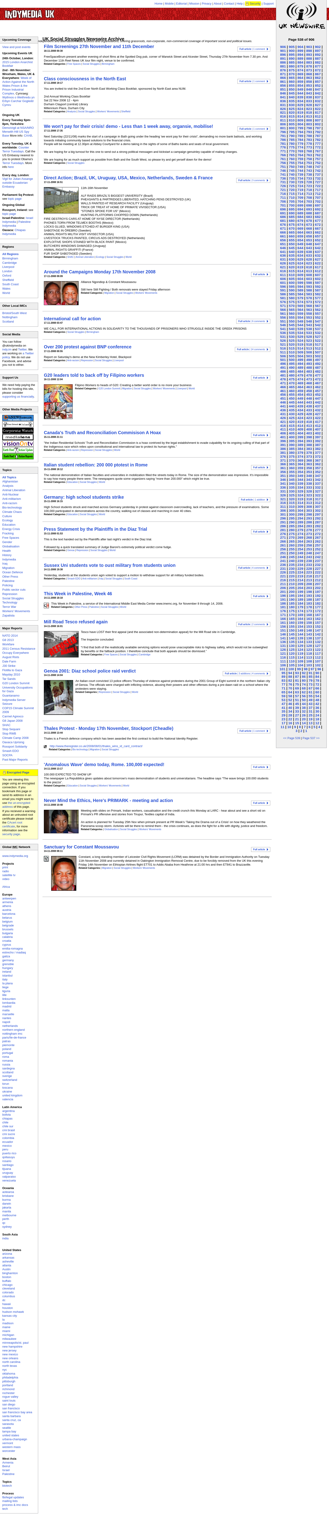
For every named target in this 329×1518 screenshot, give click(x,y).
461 (283, 391)
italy (5, 979)
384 (300, 449)
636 (283, 255)
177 (318, 607)
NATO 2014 (10, 635)
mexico (7, 1145)
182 (318, 603)
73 (311, 684)
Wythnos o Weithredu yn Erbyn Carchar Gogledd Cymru (18, 101)
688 (309, 213)
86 (304, 676)
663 (309, 232)
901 (283, 51)
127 (318, 646)
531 (283, 337)
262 (318, 541)
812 (318, 116)
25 (311, 715)
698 (309, 205)
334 (300, 487)
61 (311, 692)
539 (300, 329)
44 (304, 704)
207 (318, 584)
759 (300, 159)
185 (292, 603)
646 (283, 248)
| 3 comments (251, 180)
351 (283, 476)
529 (300, 337)
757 (318, 159)
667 (318, 228)
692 (318, 209)
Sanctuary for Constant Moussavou (81, 846)
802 (318, 124)
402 (318, 433)
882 (318, 62)
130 (292, 646)
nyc (4, 1369)
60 (317, 692)
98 (306, 669)
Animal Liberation (85, 257)
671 (283, 228)
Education (72, 482)
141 (283, 638)
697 (318, 205)
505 (292, 356)
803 (309, 124)
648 (309, 244)
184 (300, 603)
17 (283, 723)
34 (290, 711)
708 (309, 197)
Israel (6, 1470)
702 (318, 201)
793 (309, 132)
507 (318, 352)
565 (292, 310)
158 (309, 622)
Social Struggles (91, 64)
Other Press (81, 607)
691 (283, 213)
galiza (6, 956)
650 (292, 244)
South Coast (130, 578)
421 (283, 422)
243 (309, 557)
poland (6, 1049)
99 (299, 669)
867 (318, 74)
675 (292, 224)
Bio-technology (80, 749)
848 (309, 89)
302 (318, 510)
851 (283, 89)
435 (292, 410)
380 (292, 453)
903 (309, 47)
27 (297, 715)
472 (318, 379)
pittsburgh (8, 1381)
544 (300, 325)
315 (292, 503)
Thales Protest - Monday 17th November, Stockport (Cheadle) (108, 728)
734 (300, 178)
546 (283, 325)
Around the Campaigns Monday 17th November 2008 (100, 271)
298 (309, 514)
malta (6, 1010)
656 (283, 240)
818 (309, 112)
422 (318, 418)
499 (300, 360)
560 (292, 313)
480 (292, 375)
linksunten (9, 999)
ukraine (7, 1091)
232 (318, 565)
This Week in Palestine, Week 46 (78, 593)
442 (318, 402)
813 (309, 116)
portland (7, 1385)
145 (292, 634)
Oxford (6, 275)
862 (318, 78)
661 (283, 236)
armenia (7, 902)
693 (309, 209)
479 (300, 375)
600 (292, 283)
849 (300, 89)
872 (318, 70)
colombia (8, 1138)
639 (300, 252)
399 (300, 437)
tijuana (6, 1169)
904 (300, 47)
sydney (7, 1226)
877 (318, 66)
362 (318, 464)
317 (318, 499)
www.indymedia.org (15, 856)
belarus (7, 917)
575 (292, 302)
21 (297, 719)
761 (283, 159)
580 (292, 298)
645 (292, 248)
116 (283, 657)
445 (292, 402)
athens (6, 906)
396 (283, 441)
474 (300, 379)
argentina (8, 1111)
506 (283, 356)
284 (300, 526)
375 (292, 456)
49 (311, 700)
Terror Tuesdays (13, 163)
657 (318, 236)
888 (309, 58)
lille (4, 995)
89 (283, 676)
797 (318, 128)
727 (318, 182)
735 (292, 178)
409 (300, 429)
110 (292, 661)
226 (283, 572)
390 (292, 445)
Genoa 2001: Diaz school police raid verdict (90, 670)
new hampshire (12, 1346)
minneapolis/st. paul (15, 1342)
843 (309, 93)
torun (5, 1083)
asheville (8, 1261)
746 (283, 170)
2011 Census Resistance (18, 648)
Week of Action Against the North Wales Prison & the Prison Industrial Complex (18, 85)
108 (309, 661)
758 (309, 159)
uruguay (7, 1172)
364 (300, 464)
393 (309, 441)
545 (292, 325)
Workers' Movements (108, 111)
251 (283, 553)
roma (5, 1056)
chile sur (7, 1126)
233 (309, 565)
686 (283, 217)
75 (297, 684)
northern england (13, 1029)
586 (283, 294)
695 (292, 209)
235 (292, 565)
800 (292, 128)
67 (311, 688)
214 (300, 580)
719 (300, 190)
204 (300, 588)
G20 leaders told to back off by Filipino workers (94, 375)
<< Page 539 (291, 738)
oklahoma (8, 1373)
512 (318, 348)
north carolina (11, 1362)
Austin (6, 1269)
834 (300, 101)
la (3, 1319)
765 (292, 155)
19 (311, 719)
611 (283, 275)
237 (318, 561)
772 (318, 147)
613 (309, 271)
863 (309, 78)
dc (3, 1300)
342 (318, 480)
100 (291, 669)
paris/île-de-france (14, 1037)
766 (283, 155)
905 (292, 47)
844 (300, 93)
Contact (229, 3)
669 (300, 228)
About (218, 3)
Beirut (6, 1466)
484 (300, 371)
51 (297, 700)
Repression (87, 360)
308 (309, 507)
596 (283, 286)
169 (300, 615)
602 (318, 279)
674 (300, 224)
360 (292, 468)
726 (283, 186)
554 (300, 317)
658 (309, 236)
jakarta (6, 1207)
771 (283, 151)
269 (300, 537)
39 (297, 708)
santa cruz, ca (11, 1420)
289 (300, 522)
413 (309, 426)
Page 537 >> (310, 738)
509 (300, 352)
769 (300, 151)
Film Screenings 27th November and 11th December (99, 46)
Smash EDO (74, 578)
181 (283, 607)
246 (283, 557)
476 (283, 379)
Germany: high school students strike (84, 497)
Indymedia (9, 559)
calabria (7, 937)
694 (300, 209)
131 (283, 646)
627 (318, 259)
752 (318, 163)
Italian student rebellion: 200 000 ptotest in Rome (96, 464)
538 (309, 329)
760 (292, 159)
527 (318, 337)
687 (318, 213)
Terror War (9, 606)
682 (318, 217)
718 (309, 190)
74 (304, 684)
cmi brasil (8, 1130)
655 (292, 240)
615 (292, 271)
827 (318, 105)
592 (318, 286)
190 (292, 599)
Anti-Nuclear (10, 494)
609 (300, 275)
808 (309, 120)
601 (283, 283)
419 (300, 422)
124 (300, 649)
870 (292, 74)
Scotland (8, 321)
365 (292, 464)
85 (311, 676)
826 (283, 109)
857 (318, 81)
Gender (7, 542)
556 (283, 317)
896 (283, 55)
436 (283, 410)
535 (292, 333)
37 (311, 708)
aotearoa (8, 1192)
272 (318, 534)
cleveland (8, 1288)
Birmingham (108, 64)
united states (10, 1435)
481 (283, 375)
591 (283, 290)
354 (300, 472)
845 (292, 93)
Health (6, 550)
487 (318, 367)
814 (300, 116)
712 (318, 194)
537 (318, 329)
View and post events (16, 47)
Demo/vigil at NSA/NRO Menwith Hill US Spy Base (18, 131)
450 (292, 398)
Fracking (8, 533)
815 (292, 116)
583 (309, 294)
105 (292, 665)
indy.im (6, 349)
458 (309, 391)
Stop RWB (9, 733)
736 (283, 178)
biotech (7, 1485)
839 (300, 97)
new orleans (10, 1358)
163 (309, 619)
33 (297, 711)
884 (300, 62)
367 (318, 460)
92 (304, 673)
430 (292, 414)
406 (283, 433)
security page (11, 834)
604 (300, 279)
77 (283, 684)
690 (292, 213)
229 (300, 569)
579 (300, 298)
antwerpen (9, 898)
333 (309, 487)
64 (290, 692)
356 (283, 472)
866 (283, 78)
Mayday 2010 (11, 674)
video (5, 879)
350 (292, 476)
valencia (7, 1099)
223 (309, 572)
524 (300, 340)
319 (300, 499)
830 (292, 105)
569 (300, 306)
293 (309, 518)
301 (283, 514)
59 (283, 696)
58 (290, 696)
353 (309, 472)
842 (318, 93)
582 (318, 294)
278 (309, 530)
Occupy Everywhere (15, 652)
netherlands (10, 1026)
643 (309, 248)
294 (300, 518)
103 (309, 665)
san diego (8, 1404)
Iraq (101, 578)
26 (304, 715)
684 (300, 217)
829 (300, 105)
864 (300, 78)
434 (300, 410)
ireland (6, 971)
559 (300, 313)
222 (318, 572)
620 (292, 267)
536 (283, 333)
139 (300, 638)
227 (318, 569)
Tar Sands (9, 679)
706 (283, 201)
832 (318, 101)
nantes (6, 1018)
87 (297, 676)
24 (317, 715)
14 (304, 723)
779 (300, 143)
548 (309, 321)
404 (300, 433)
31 (311, 711)
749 (300, 167)
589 (300, 290)
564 (300, 310)
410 (292, 429)
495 (292, 364)
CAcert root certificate (12, 824)
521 (283, 344)
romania (7, 1060)
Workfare (8, 644)
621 (283, 267)
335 (292, 487)
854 (300, 85)
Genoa (70, 550)
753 (309, 163)
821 (283, 112)
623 (309, 263)
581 (283, 298)
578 (309, 298)
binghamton (10, 1273)
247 (318, 553)
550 (292, 321)
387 (318, 445)
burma (6, 1199)
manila (6, 1211)
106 (283, 665)
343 (309, 480)
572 (318, 302)
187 (318, 599)
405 (292, 433)
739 (300, 174)
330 (292, 491)
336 (283, 487)
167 (318, 615)
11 (282, 727)
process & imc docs (15, 1505)
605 (292, 279)
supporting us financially (18, 396)
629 (300, 259)
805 (292, 124)
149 (300, 630)
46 (290, 704)
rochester (8, 1393)
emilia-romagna (12, 948)
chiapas (7, 1118)
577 (318, 298)
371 (283, 460)
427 (318, 414)
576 (283, 302)
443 (309, 402)
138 (309, 638)
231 (283, 569)
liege (5, 987)
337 (318, 483)
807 (318, 120)
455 (292, 394)
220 (292, 576)
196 (283, 596)
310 (292, 507)
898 (309, 51)
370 (292, 460)
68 (304, 688)
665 (292, 232)
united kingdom (12, 1095)
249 (300, 553)
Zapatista (8, 615)
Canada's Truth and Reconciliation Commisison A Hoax (102, 432)
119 (300, 653)
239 (300, 561)
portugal (7, 1053)
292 (318, 518)
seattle (6, 1427)
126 (283, 649)
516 (283, 348)
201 (283, 592)
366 (283, 464)
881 (283, 66)
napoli (6, 1022)
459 (300, 391)
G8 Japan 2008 (12, 720)
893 (309, 55)
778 (309, 143)
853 (309, 85)
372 (318, 456)
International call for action (72, 318)
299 (300, 514)
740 (292, 174)
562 (318, 310)
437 (318, 406)
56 (304, 696)
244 (300, 557)
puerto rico (9, 1153)
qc (3, 1223)
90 (317, 673)
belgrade (8, 925)
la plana (7, 983)
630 (292, 259)
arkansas (8, 1257)
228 (309, 569)
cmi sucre (8, 1134)
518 (309, 344)
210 (292, 584)
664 (300, 232)
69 (297, 688)
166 (283, 619)
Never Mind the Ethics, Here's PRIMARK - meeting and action (108, 800)
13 (311, 723)
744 (300, 170)
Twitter (22, 349)
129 (300, 646)
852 (318, 85)
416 (283, 426)
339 (300, 483)
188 (309, 599)
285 (292, 526)
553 (309, 317)
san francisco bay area (17, 1412)
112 (318, 657)
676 (283, 224)
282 (318, 526)
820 (292, 112)
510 (292, 352)
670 (292, 228)
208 (309, 584)
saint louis (9, 1400)
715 (292, 194)
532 (318, 333)
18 (317, 719)
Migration (109, 293)
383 (309, 449)
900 (292, 51)
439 (300, 406)
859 (300, 81)
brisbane (8, 1196)
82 (290, 680)
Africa (6, 886)
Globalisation (111, 829)
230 (292, 569)
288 (309, 522)
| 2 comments (251, 624)
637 (318, 252)
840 (292, 97)
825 (292, 109)
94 (290, 673)
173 (309, 611)
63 (297, 692)
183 (309, 603)
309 (300, 507)
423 (309, 418)
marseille (8, 1014)
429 (300, 414)
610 (292, 275)
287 (318, 522)
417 (318, 422)
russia (6, 1064)
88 (290, 676)
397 (318, 437)
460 (292, 391)
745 (292, 170)
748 (309, 167)
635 (292, 255)
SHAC (70, 257)
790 (292, 136)
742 (318, 170)
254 (300, 549)
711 (283, 197)
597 (318, 283)
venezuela (9, 1180)
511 (283, 352)
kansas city (9, 1315)
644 (300, 248)
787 (318, 136)
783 (309, 140)
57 (297, 696)
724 (300, 186)
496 (283, 364)
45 (297, 704)
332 (318, 487)
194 (300, 596)
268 (309, 537)
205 (292, 588)
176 (283, 611)
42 (317, 704)
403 (309, 433)
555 (292, 317)
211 (283, 584)
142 (318, 634)
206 (283, 588)
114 (300, 657)
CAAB (28, 135)
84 (317, 676)
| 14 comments (251, 349)
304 (300, 510)
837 (318, 97)
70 (290, 688)
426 (283, 418)
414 (300, 426)
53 (283, 700)
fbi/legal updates (13, 1497)
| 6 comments (251, 321)
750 (292, 167)
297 (318, 514)
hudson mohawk (13, 1311)
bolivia (6, 1114)
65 (283, 692)
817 (318, 112)
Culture (7, 516)
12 (317, 723)
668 (309, 228)
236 (283, 565)
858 (309, 81)
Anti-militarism (89, 578)
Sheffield (125, 111)
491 (283, 367)
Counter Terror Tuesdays (15, 149)
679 (300, 221)
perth (5, 1219)
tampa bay (9, 1431)
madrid (6, 1006)
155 (292, 626)
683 (309, 217)
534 (300, 333)
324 (300, 495)
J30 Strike (9, 665)
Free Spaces (74, 64)
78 (317, 680)
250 (292, 553)
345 (292, 480)
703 (309, 201)
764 (300, 155)
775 (292, 147)
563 (309, 310)
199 (300, 592)
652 (318, 240)
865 (292, 78)
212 (318, 580)
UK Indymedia (43, 12)
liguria (6, 991)
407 (318, 429)
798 (309, 128)
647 (318, 244)
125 (292, 649)
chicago (7, 1285)
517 (318, 344)
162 (318, 619)
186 (283, 603)
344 (300, 480)
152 (318, 626)
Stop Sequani (11, 729)
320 (292, 499)
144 (300, 634)
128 (309, 646)
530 (292, 337)
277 (318, 530)
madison (7, 1323)
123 (309, 649)
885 (292, 62)
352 (318, 472)
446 (283, 402)
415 (292, 426)
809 (300, 120)
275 (292, 534)
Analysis (71, 111)
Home (159, 3)
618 (309, 267)
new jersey (9, 1350)
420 (292, 422)
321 (283, 499)
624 (300, 263)
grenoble (8, 964)
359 (300, 468)
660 (292, 236)
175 (292, 611)
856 (283, 85)
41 (283, 708)
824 (300, 109)
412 (318, 426)
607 (318, 275)
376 (283, 456)
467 (318, 383)
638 (309, 252)
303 (309, 510)
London (7, 271)
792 (318, 132)
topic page (15, 198)
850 (292, 89)
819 (300, 112)
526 (283, 340)
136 (283, 642)
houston (7, 1308)
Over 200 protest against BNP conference (87, 346)
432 (318, 410)
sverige (7, 1076)
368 (309, 460)
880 (292, 66)
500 (292, 360)
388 (309, 445)
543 (309, 325)
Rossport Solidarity (14, 746)
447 (318, 398)
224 (300, 572)
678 (309, 221)
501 (283, 360)
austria (6, 910)
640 (292, 252)
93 (297, 673)
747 (318, 167)
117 (318, 653)
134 (300, 642)
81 (297, 680)
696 (283, 209)
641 (283, 252)
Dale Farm (9, 661)
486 (283, 371)
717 (318, 190)
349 (300, 476)
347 (318, 476)
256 (283, 549)
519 (300, 344)
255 (292, 549)
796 (283, 132)
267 (318, 537)
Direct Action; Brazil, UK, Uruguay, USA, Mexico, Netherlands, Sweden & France (128, 177)
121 (283, 653)
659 (300, 236)
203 (309, 588)
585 (292, 294)
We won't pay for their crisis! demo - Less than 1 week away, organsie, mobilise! (128, 126)
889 (300, 58)
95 (283, 673)
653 (309, 240)
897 (318, 51)
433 (309, 410)
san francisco (11, 1408)
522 (318, 340)
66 (317, 688)
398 (309, 437)
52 (290, 700)
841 (283, 97)
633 (309, 255)
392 (318, 441)
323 (309, 495)
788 (309, 136)
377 (318, 453)
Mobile (169, 3)
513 (309, 348)
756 (283, 163)
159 (300, 622)
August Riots (10, 657)
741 (283, 174)
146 (283, 634)
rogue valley (10, 1396)
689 (300, 213)
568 (309, 306)
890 (292, 58)
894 (300, 55)
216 (283, 580)
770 (292, 151)
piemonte (8, 1045)
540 (292, 329)
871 (283, 74)
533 (309, 333)
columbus (8, 1296)
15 (297, 723)
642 (318, 248)
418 (309, 422)
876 (283, 70)
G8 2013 (8, 640)
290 (292, 522)
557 (318, 313)
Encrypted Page (18, 772)
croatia (6, 940)
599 (300, 283)
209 (300, 584)
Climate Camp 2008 (15, 738)
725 (292, 186)
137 (318, 638)
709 (300, 197)
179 (300, 607)
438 (309, 406)
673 (309, 224)
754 (300, 163)
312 (318, 503)
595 (292, 286)
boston (6, 1277)
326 (283, 495)
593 (309, 286)
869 (300, 74)
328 (309, 491)
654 (300, 240)
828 (309, 105)
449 (300, 398)
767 (318, 151)
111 (283, 661)
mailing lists (10, 1501)
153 (309, 626)
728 (309, 182)
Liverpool (119, 360)
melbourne (9, 1215)
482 (318, 371)
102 (318, 665)
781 (283, 143)
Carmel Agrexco (12, 716)
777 (318, 143)
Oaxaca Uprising (13, 742)
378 (309, 453)
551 (283, 321)
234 (300, 565)
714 (300, 194)
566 (283, 310)
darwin (6, 1203)
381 (283, 453)
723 (309, 186)
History (6, 555)
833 (309, 101)
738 (309, 174)
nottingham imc (12, 1033)
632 (318, 255)
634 (300, 255)
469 (300, 383)
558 (309, 313)
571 (283, 306)
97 (312, 669)
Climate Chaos (12, 512)
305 (292, 510)
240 (292, 561)
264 (300, 541)
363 (309, 464)
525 (292, 340)
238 (309, 561)
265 (292, 541)
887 (318, 58)
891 (283, 58)
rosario (6, 1161)
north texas (9, 1365)
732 (318, 178)
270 (292, 537)
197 (318, 592)
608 (309, 275)
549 (300, 321)
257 (318, 545)
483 (309, 371)
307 (318, 507)
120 (292, 653)
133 (309, 642)
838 (309, 97)
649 (300, 244)
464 (300, 387)
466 (283, 387)
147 (318, 630)
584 (300, 294)
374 (300, 456)
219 (300, 576)
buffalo (6, 1281)
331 (283, 491)
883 (309, 62)
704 (300, 201)
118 (309, 653)
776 (283, 147)
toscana (7, 1087)
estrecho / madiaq (14, 952)
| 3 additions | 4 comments (245, 673)
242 (318, 557)
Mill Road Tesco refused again (76, 621)
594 (300, 286)
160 (292, 622)
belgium (7, 921)
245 (292, 557)
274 (300, 534)
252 (318, 549)
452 (318, 394)
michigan (8, 1335)
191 (283, 599)
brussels (7, 929)
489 (300, 367)
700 (292, 205)
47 (283, 704)
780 (292, 143)
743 (309, 170)
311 (283, 507)
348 (309, 476)
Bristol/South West (14, 313)
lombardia (8, 1002)
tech (5, 1508)
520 (292, 344)
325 (292, 495)
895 (292, 55)
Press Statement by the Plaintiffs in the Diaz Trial (95, 529)
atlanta (6, 1265)
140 (292, 638)
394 (300, 441)
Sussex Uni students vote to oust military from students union (109, 565)
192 (318, 596)
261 (283, 545)
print (5, 867)
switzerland (9, 1080)
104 (300, 665)
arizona (7, 1253)
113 (309, 657)
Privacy (207, 3)
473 (309, 379)
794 (300, 132)
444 (300, 402)
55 (311, 696)
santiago (7, 1165)
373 (309, 456)
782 (318, 140)
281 (283, 530)
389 (300, 445)
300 (292, 514)
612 (318, 271)
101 (282, 669)
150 (292, 630)
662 (318, 232)
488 (309, 367)
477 (318, 375)
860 (292, 81)
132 (318, 642)
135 (292, 642)
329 (300, 491)
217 (318, 576)
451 (283, 398)
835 (292, 101)
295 (292, 518)
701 (283, 205)
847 (318, 89)
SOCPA (7, 755)
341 (283, 483)
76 (290, 684)
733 (309, 178)
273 (309, 534)
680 (292, 221)
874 (300, 70)
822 (318, 109)
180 (292, 607)
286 (283, 526)
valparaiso (9, 1176)
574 (300, 302)
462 (318, 387)
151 (283, 630)
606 (283, 279)
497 (318, 360)
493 (309, 364)
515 (292, 348)
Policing (7, 585)
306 (283, 510)
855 (292, 85)
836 (283, 101)
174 (300, 611)
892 (318, 55)
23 (283, 719)
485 (292, 371)
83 (283, 680)
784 (300, 140)
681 (283, 221)
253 (309, 549)
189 (300, 599)
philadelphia (10, 1377)
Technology (9, 602)
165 (292, 619)
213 (309, 580)
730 (292, 182)
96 (319, 669)
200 (292, 592)
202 (318, 588)
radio (5, 871)
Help (240, 3)
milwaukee (9, 1338)
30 (317, 711)
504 (300, 356)
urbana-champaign (14, 1439)
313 (309, 503)
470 (292, 383)
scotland (7, 1072)
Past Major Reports (15, 759)
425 (292, 418)
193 (309, 596)
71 (283, 688)
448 (309, 398)
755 (292, 163)
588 (309, 290)
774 (300, 147)
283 (309, 526)
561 (283, 313)
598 (309, 283)
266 (283, 541)
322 (318, 495)
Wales (6, 288)
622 (318, 263)
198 (309, 592)
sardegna (8, 1068)
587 (318, 290)
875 (292, 70)
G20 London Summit (109, 388)
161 (283, 622)
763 (309, 155)
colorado (8, 1292)
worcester (8, 1451)
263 (309, 541)
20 (304, 719)
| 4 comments (251, 568)
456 (283, 394)
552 (318, 317)
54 (317, 696)
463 (309, 387)
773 (309, 147)
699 (300, 205)
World (128, 257)
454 (300, 394)
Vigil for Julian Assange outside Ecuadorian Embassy (17, 182)
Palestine (94, 607)
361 (283, 468)
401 (283, 437)
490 (292, 367)
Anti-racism (73, 360)
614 (300, 271)
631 (283, 259)
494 (300, 364)
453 (309, 394)
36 (317, 708)
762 (318, 155)
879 (300, 66)
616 (283, 271)
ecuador (7, 1142)
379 (300, 453)
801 (283, 128)
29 (283, 715)
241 (283, 561)
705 (292, 201)
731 (283, 182)
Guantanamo (10, 695)
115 (292, 657)
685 (292, 217)
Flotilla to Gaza (12, 670)
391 (283, 445)
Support (268, 3)
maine (6, 1327)
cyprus (6, 944)
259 (300, 545)
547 (318, 321)
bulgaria (7, 933)
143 (309, 634)
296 (283, 518)
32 (304, 711)
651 (283, 244)
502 (318, 356)
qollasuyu (8, 1157)
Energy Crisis (11, 529)
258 (309, 545)
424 (300, 418)
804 (300, 124)
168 (309, 615)
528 (309, 337)
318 (309, 499)
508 (309, 352)
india (5, 1238)
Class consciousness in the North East (85, 78)
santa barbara (11, 1416)
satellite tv (9, 875)
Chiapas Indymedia (14, 232)
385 (292, 449)
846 (283, 93)
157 (318, 622)
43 (311, 704)
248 (309, 553)
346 (283, 480)
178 (309, 607)
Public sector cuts (14, 589)
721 (283, 190)
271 (283, 537)
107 (318, 661)
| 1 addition (253, 499)
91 (311, 673)
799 (300, 128)
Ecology (100, 257)
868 (309, 74)
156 (283, 626)
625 (292, 263)
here (11, 167)
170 (292, 615)
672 (318, 224)
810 (292, 120)
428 (309, 414)
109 (300, 661)
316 (283, 503)
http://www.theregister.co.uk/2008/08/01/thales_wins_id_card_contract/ (96, 746)
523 (309, 340)
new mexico (10, 1354)
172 (318, 611)
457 (318, 391)
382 (318, 449)
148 (309, 630)
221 (283, 576)
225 (292, 572)
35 (283, 711)
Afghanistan (10, 481)
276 (283, 534)
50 (304, 700)
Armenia (7, 1462)
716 (283, 194)
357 (318, 468)
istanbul (7, 975)
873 (309, 70)
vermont (7, 1443)
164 (300, 619)
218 (309, 576)
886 (283, 62)
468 (309, 383)
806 (283, 124)
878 (309, 66)
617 (318, 267)
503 (309, 356)
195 (292, 596)
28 (290, 715)
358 (309, 468)
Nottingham (9, 317)
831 (283, 105)
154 (300, 626)
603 (309, 279)
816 (283, 116)
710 (292, 197)
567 (318, 306)
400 (292, 437)
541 (283, 329)
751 (283, 167)
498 (309, 360)
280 (292, 530)
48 (317, 700)
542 (318, 325)
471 (283, 383)
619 (300, 267)
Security (255, 3)
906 (283, 47)
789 (300, 136)
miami (6, 1331)
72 (317, 684)
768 (309, 151)
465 (292, 387)
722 (318, 186)
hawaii (6, 1304)
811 (283, 120)
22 (290, 719)
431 (283, 414)
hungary (7, 968)
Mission (194, 3)
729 (300, 182)
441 (283, 406)
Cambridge (145, 654)
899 (300, 51)
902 (318, 47)
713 (309, 194)
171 (283, 615)
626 (283, 263)
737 (318, 174)
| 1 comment (252, 49)
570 (292, 306)
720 (292, 190)
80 (304, 680)
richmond (8, 1389)
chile (5, 1122)
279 (300, 530)
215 (292, 580)
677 (318, 221)
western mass (11, 1447)
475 (292, 379)
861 (283, 81)
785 (292, 140)
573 (309, 302)
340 (292, 483)
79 (311, 680)
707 (318, 197)
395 (292, 441)
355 (292, 472)
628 (309, 259)
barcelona (8, 913)
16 (290, 723)
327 (318, 491)
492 (318, 364)
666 (283, 232)
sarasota (8, 1424)
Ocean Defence (12, 572)
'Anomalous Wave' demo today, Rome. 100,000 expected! (104, 764)
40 (290, 708)
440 (292, 406)
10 (289, 727)
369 (300, 460)
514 (300, 348)
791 (283, 136)
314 (300, 503)
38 (304, 708)
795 (292, 132)
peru (5, 1149)
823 (309, 109)
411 (283, 429)
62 (304, 692)
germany (8, 960)
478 (309, 375)
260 (292, 545)
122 (318, 649)
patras (6, 1041)
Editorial (181, 3)
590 (292, 290)
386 (283, 449)
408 (309, 429)
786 (283, 140)
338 (309, 483)
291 (283, 522)
